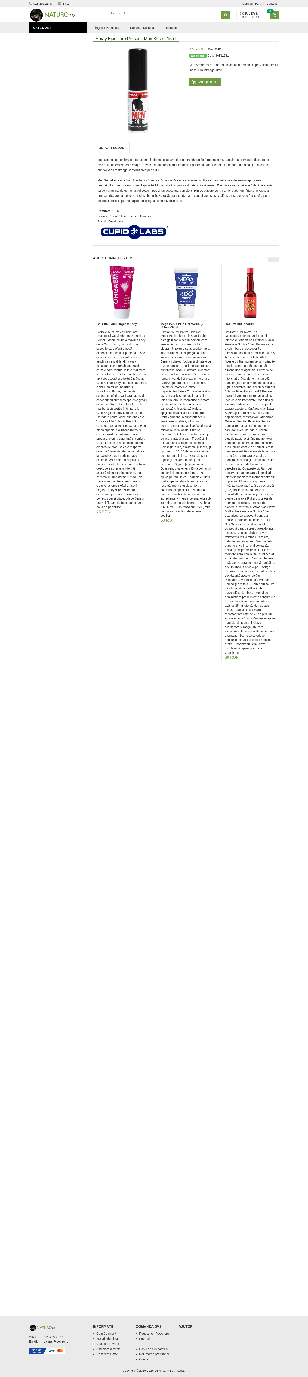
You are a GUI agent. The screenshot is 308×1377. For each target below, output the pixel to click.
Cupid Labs (115, 221)
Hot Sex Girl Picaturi (239, 324)
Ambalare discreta (108, 1349)
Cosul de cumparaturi (153, 1349)
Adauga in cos (208, 82)
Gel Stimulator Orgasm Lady (116, 324)
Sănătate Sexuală (49, 37)
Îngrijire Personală (51, 152)
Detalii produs (111, 147)
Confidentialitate (107, 1354)
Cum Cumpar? (106, 1333)
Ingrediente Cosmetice (53, 159)
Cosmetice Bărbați (50, 178)
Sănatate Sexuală (142, 28)
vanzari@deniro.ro (56, 1341)
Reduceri (171, 28)
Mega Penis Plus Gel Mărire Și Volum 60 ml (182, 325)
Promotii (144, 1338)
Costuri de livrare (107, 1344)
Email (64, 3)
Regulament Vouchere (154, 1333)
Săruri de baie (46, 172)
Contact (272, 3)
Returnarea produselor (154, 1354)
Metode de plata (107, 1338)
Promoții (41, 146)
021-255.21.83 (41, 3)
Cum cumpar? (251, 3)
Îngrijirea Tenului (49, 165)
